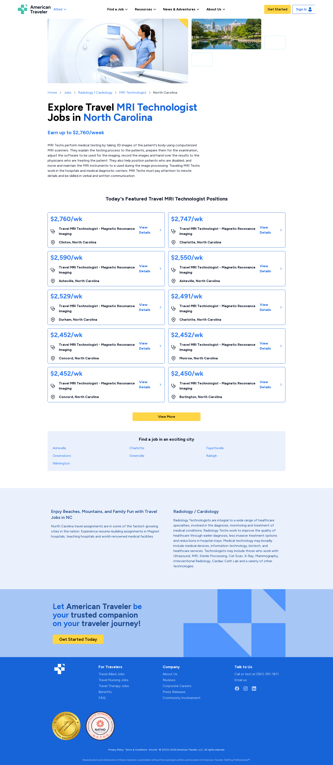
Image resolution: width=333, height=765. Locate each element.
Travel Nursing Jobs (113, 680)
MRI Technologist (132, 92)
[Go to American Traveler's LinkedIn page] (254, 688)
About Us (170, 674)
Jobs (67, 92)
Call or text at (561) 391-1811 (256, 674)
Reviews (169, 680)
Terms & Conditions (136, 749)
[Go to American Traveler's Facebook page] (237, 688)
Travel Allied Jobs (112, 674)
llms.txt (153, 749)
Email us (240, 680)
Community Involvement (181, 698)
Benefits (105, 692)
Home (52, 92)
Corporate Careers (177, 686)
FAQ (102, 698)
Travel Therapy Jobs (114, 686)
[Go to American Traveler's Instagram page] (245, 688)
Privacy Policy (116, 749)
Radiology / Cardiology (95, 92)
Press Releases (174, 692)
